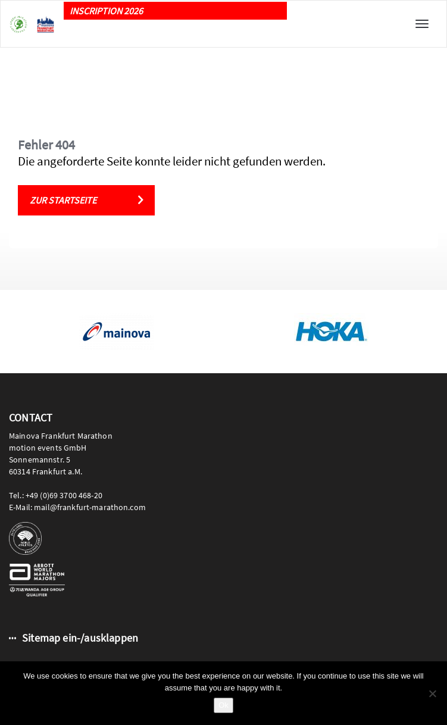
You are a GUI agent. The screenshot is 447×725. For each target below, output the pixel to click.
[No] (432, 693)
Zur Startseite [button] (63, 200)
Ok (223, 705)
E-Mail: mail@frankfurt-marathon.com (77, 507)
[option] (116, 331)
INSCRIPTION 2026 (106, 11)
